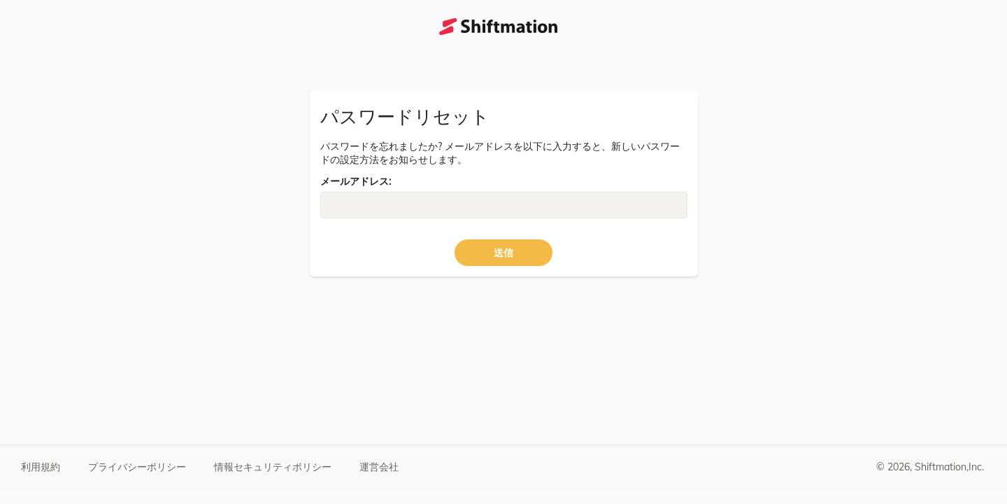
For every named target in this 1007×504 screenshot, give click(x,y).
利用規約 (40, 467)
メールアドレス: (355, 181)
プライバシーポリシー (137, 467)
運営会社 (379, 467)
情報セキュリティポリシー (272, 467)
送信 (503, 252)
